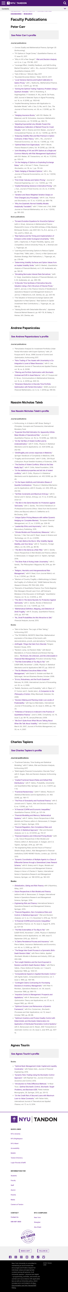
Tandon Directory (17, 1158)
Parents (13, 1195)
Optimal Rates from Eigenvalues (27, 145)
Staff (12, 1185)
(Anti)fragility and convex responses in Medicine (33, 453)
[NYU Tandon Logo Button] (34, 1119)
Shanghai (37, 1222)
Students (14, 1176)
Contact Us (14, 1217)
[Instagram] (21, 1257)
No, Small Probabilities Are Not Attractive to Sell (33, 617)
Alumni (13, 1190)
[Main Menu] (3, 3)
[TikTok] (38, 1257)
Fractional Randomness (24, 792)
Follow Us (43, 1251)
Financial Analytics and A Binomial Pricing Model (33, 836)
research (28, 14)
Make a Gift (25, 1251)
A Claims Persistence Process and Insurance (32, 941)
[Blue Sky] (43, 1257)
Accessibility (15, 1148)
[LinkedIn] (32, 1257)
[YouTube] (27, 1257)
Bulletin (13, 1153)
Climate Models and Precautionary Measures (32, 532)
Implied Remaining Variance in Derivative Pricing (33, 186)
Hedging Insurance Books (25, 115)
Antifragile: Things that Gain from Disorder (30, 644)
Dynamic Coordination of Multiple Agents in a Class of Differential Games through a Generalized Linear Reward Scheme (35, 862)
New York (37, 1217)
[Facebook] (10, 1257)
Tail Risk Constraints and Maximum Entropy (31, 494)
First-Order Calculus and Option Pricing (30, 180)
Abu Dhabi (37, 1227)
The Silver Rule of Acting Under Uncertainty (31, 562)
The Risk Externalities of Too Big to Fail (30, 662)
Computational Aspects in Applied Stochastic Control (35, 974)
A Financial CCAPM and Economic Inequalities (32, 809)
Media (13, 1200)
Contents (5, 9)
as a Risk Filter (28, 550)
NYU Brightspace (16, 1138)
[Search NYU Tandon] (65, 3)
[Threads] (15, 1257)
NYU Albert (14, 1143)
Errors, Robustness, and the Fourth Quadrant (32, 679)
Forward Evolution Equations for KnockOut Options (34, 221)
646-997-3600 (16, 1222)
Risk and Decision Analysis (46, 59)
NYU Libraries (15, 1134)
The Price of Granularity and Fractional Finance (33, 801)
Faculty (13, 1180)
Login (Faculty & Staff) (18, 1162)
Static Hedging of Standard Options (28, 171)
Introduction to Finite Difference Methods (30, 1084)
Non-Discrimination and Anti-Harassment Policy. (24, 1285)
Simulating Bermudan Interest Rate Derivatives (32, 274)
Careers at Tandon (17, 1204)
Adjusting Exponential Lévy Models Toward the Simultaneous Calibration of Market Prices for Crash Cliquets (34, 127)
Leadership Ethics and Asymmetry (28, 526)
